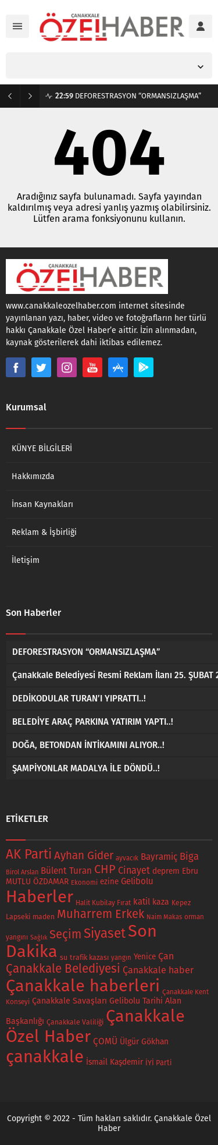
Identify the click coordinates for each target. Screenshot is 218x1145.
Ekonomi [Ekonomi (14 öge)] (84, 882)
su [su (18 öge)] (63, 957)
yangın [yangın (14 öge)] (121, 957)
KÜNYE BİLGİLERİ (42, 448)
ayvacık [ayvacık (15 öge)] (127, 858)
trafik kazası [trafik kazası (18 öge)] (89, 957)
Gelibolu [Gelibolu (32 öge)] (137, 881)
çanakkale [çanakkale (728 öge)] (45, 1057)
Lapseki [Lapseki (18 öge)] (18, 916)
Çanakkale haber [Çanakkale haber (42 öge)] (158, 970)
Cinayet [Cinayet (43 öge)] (134, 870)
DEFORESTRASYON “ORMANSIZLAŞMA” (128, 95)
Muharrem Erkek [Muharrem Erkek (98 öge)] (100, 914)
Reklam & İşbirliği (44, 532)
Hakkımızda (33, 476)
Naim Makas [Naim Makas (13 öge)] (164, 917)
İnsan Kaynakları (42, 504)
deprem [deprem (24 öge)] (166, 871)
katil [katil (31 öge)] (141, 901)
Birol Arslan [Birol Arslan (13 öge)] (22, 872)
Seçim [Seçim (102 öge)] (65, 934)
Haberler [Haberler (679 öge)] (39, 897)
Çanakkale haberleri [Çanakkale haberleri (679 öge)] (83, 986)
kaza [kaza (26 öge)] (160, 902)
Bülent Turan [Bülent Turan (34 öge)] (66, 871)
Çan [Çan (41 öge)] (166, 956)
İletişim (26, 560)
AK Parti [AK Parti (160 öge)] (29, 854)
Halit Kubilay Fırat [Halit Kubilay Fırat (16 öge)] (103, 903)
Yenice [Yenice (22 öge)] (145, 957)
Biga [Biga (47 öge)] (189, 856)
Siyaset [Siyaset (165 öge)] (105, 933)
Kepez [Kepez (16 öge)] (181, 903)
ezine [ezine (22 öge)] (109, 882)
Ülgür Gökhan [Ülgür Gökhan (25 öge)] (144, 1042)
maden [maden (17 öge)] (44, 917)
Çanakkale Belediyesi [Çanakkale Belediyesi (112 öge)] (63, 969)
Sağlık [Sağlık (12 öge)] (38, 937)
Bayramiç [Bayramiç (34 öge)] (159, 857)
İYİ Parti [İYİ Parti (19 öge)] (158, 1062)
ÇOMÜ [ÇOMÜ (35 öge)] (105, 1041)
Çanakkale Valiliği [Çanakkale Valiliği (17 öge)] (75, 1022)
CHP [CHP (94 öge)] (105, 869)
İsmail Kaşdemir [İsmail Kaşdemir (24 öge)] (114, 1062)
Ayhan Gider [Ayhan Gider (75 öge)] (83, 855)
